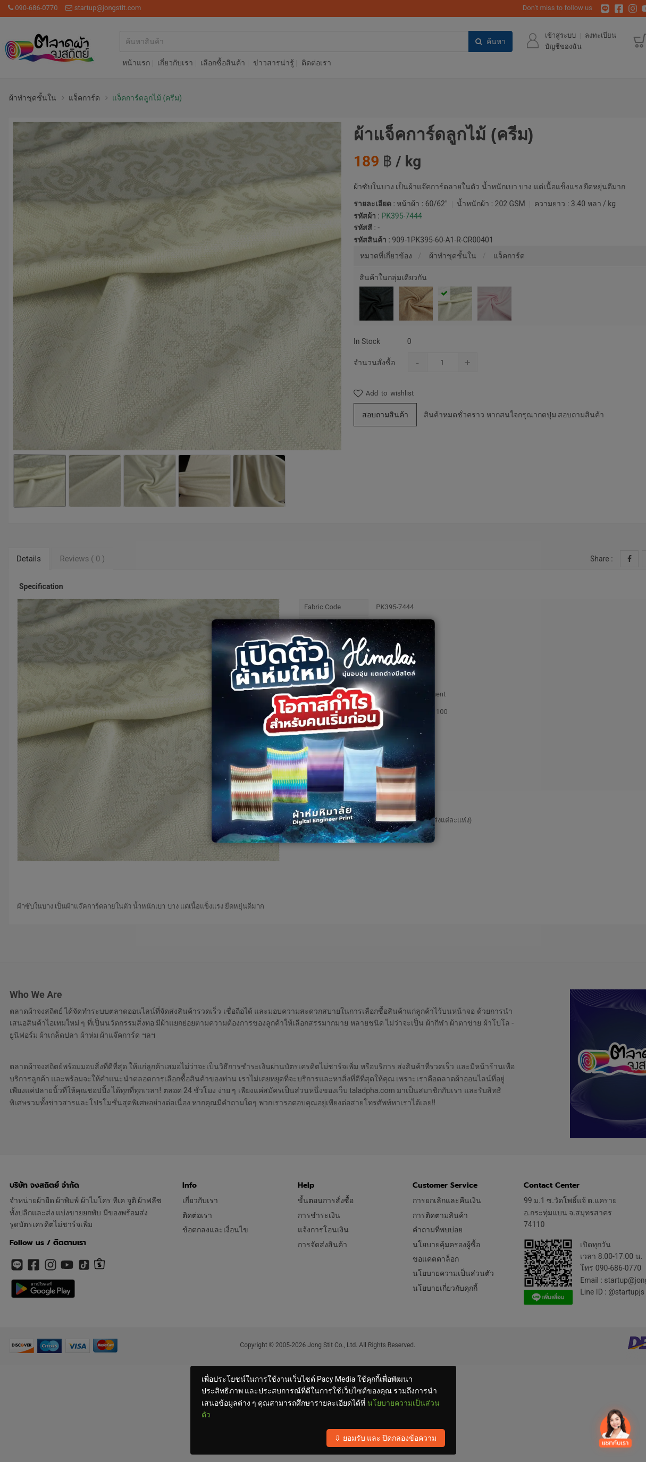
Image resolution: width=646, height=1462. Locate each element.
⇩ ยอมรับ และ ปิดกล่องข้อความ (385, 1438)
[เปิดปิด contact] (614, 1429)
